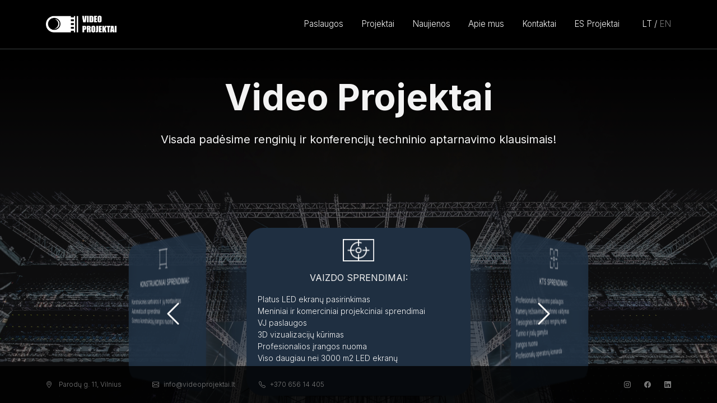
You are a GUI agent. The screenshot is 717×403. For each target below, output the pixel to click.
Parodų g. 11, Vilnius (84, 384)
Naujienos (431, 23)
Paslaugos (323, 23)
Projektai (377, 23)
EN (665, 23)
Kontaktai (539, 23)
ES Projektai (597, 23)
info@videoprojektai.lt (193, 384)
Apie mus (486, 23)
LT (647, 23)
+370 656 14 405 (291, 384)
